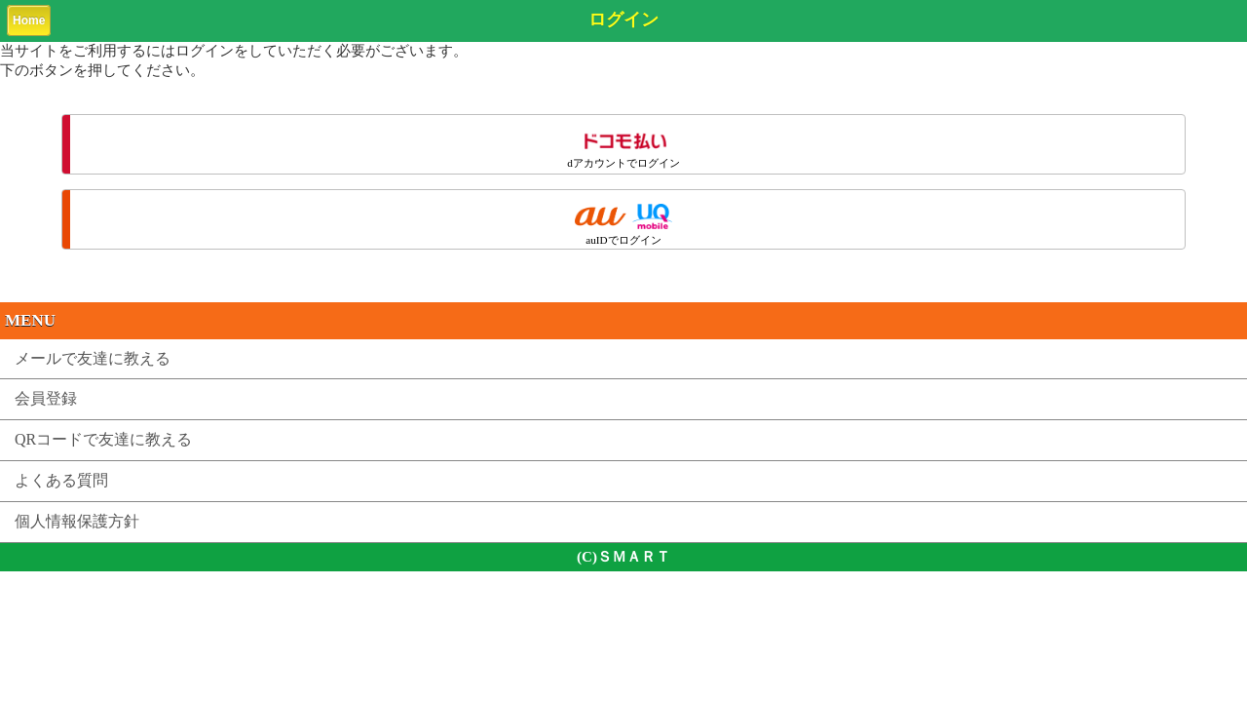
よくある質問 (61, 480)
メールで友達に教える (92, 358)
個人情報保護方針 (77, 521)
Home (29, 20)
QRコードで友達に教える (103, 439)
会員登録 (46, 398)
